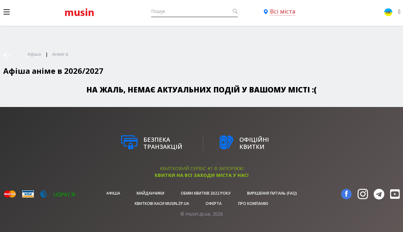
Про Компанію (253, 203)
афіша (113, 193)
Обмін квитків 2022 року (206, 193)
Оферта (214, 203)
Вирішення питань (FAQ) (272, 193)
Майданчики (150, 193)
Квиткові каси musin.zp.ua (162, 203)
